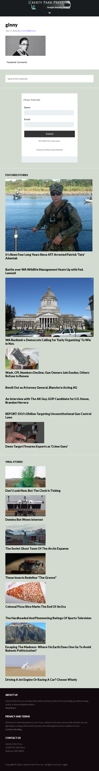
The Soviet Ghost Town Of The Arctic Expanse (37, 548)
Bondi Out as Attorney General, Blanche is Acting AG (41, 387)
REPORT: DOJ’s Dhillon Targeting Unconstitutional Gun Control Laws (48, 415)
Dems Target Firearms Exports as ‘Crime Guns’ (36, 446)
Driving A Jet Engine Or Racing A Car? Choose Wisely (41, 679)
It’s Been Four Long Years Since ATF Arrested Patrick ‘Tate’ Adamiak (45, 256)
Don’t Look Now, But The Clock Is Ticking (33, 490)
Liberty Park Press (49, 4)
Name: (27, 107)
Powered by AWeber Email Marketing (49, 150)
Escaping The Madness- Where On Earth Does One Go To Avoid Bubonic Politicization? (48, 648)
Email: (27, 119)
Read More (10, 708)
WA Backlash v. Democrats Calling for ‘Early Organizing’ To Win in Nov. (48, 341)
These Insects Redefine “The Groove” (30, 577)
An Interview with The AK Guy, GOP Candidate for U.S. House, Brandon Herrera (47, 400)
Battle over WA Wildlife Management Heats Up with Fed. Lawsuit (44, 271)
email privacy (55, 141)
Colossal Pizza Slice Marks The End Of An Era (35, 606)
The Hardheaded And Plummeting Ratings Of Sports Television (48, 618)
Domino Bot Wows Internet (24, 519)
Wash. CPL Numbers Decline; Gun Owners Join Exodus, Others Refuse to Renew (47, 374)
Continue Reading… (14, 729)
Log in (64, 764)
